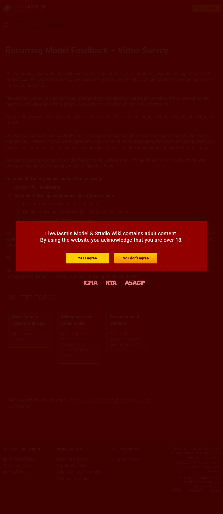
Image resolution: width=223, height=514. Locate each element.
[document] (111, 257)
